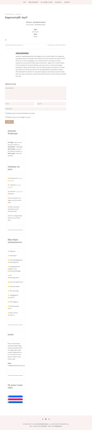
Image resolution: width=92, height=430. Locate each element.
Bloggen (58, 2)
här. (21, 151)
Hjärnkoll (19, 191)
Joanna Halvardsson (22, 53)
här (19, 144)
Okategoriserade (9, 14)
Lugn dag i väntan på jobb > (56, 45)
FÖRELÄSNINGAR (33, 2)
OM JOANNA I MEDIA (47, 2)
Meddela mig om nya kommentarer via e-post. (21, 113)
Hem (24, 2)
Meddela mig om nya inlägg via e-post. (19, 117)
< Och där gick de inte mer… (14, 45)
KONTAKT (67, 2)
